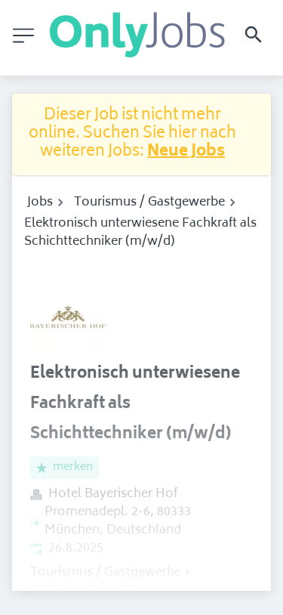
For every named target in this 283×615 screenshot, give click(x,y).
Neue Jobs (186, 152)
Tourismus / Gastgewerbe (149, 202)
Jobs (40, 202)
